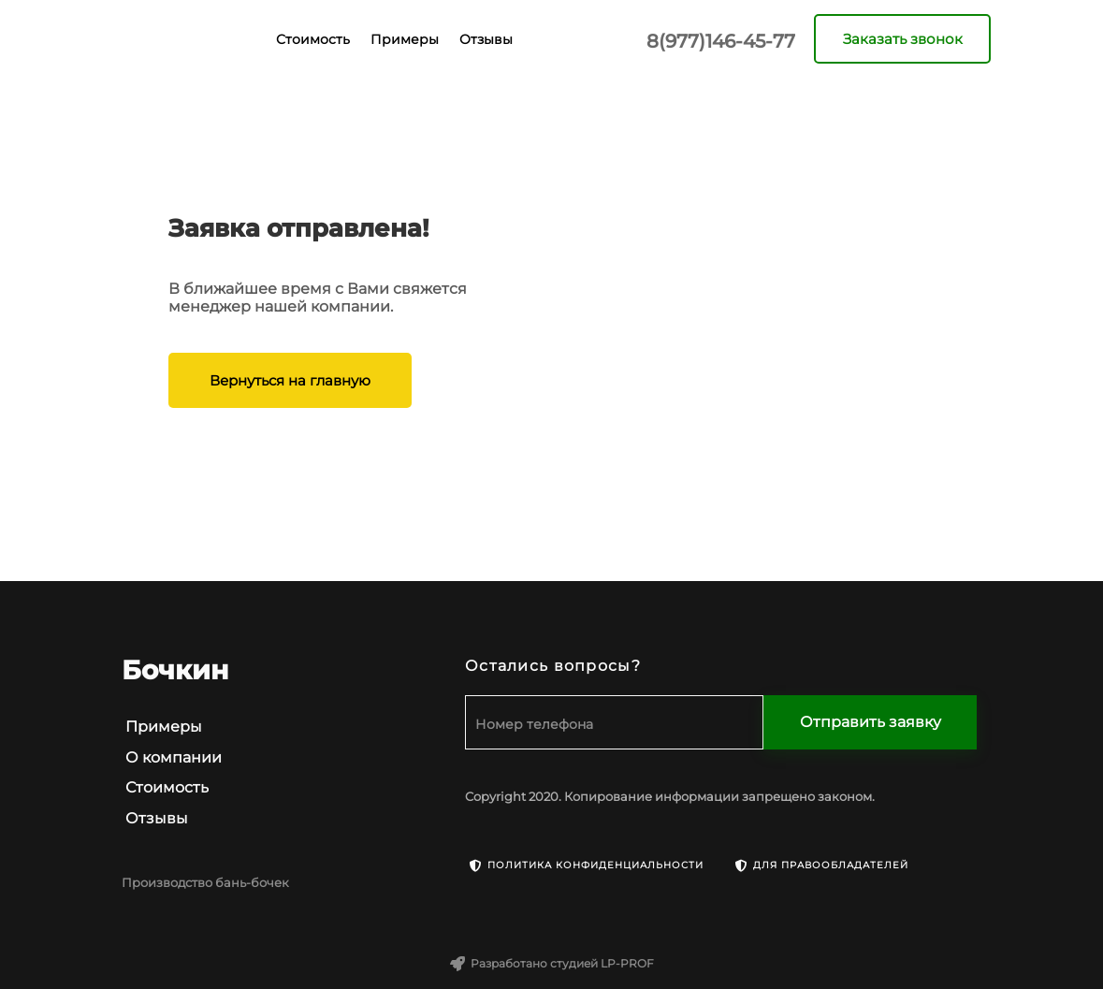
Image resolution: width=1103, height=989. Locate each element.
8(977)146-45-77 (720, 41)
